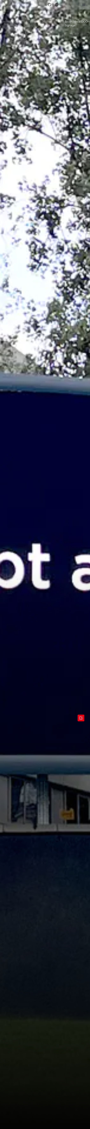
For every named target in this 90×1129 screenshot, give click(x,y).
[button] (50, 5)
